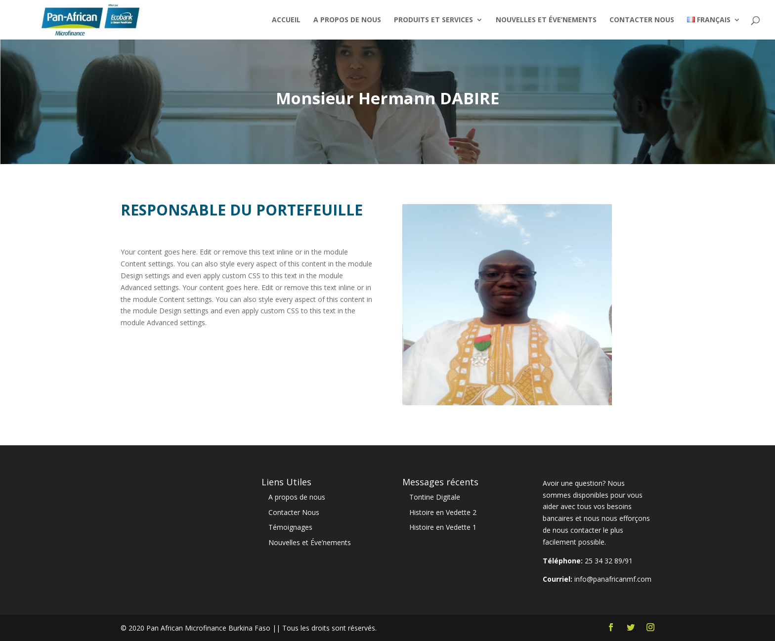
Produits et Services (433, 20)
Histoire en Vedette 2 (442, 512)
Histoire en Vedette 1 (442, 527)
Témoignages (290, 527)
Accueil (286, 20)
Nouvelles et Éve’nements (546, 20)
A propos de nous (347, 20)
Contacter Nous (641, 20)
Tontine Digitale (434, 497)
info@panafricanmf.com (612, 579)
